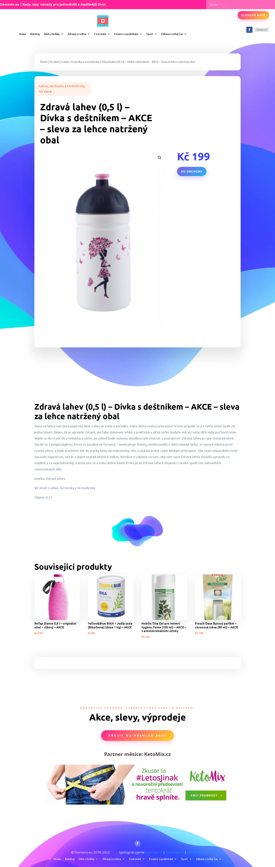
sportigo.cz (154, 852)
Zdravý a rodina (77, 34)
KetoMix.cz (157, 754)
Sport (149, 34)
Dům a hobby (52, 34)
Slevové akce (253, 15)
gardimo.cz (195, 852)
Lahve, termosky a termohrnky (80, 62)
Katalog (35, 34)
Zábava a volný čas (172, 34)
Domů (43, 62)
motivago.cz (175, 852)
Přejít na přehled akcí (137, 735)
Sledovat (261, 29)
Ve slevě (55, 62)
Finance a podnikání (126, 34)
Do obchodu (192, 171)
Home (22, 34)
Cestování (100, 34)
